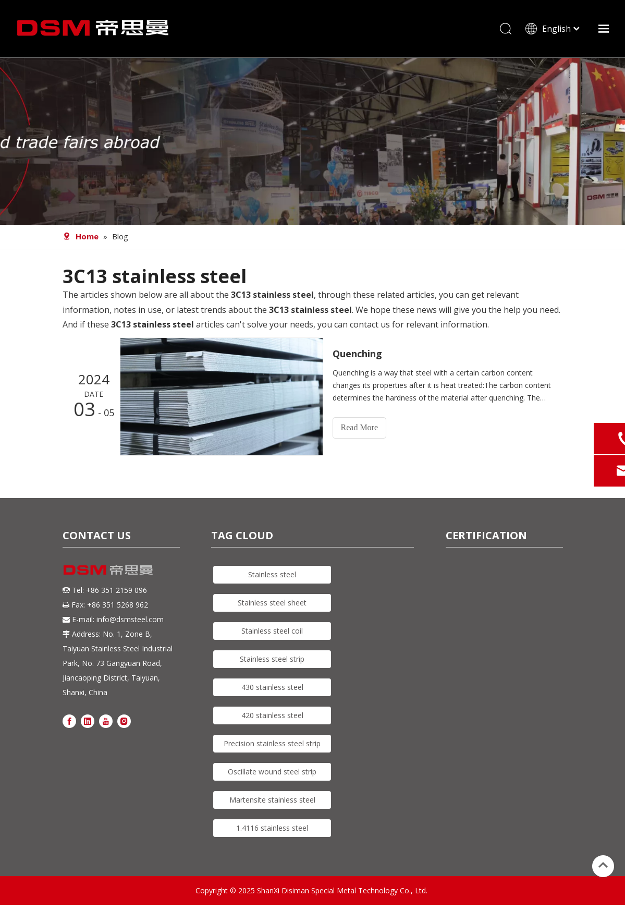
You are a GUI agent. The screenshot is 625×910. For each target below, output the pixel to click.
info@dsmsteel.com (130, 619)
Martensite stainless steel (272, 800)
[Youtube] (106, 720)
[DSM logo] (108, 569)
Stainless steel (272, 574)
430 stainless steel (272, 687)
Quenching (357, 353)
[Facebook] (69, 720)
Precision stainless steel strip (272, 743)
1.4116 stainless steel (272, 828)
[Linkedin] (87, 720)
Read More (359, 427)
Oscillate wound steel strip (272, 771)
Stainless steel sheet (272, 603)
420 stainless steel (272, 715)
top (603, 865)
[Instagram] (124, 720)
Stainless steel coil (272, 631)
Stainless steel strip (272, 659)
